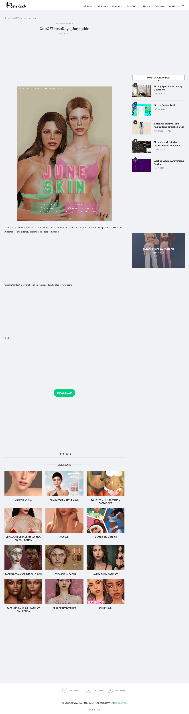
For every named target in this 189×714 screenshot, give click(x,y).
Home (7, 18)
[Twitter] (94, 691)
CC (24, 284)
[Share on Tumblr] (70, 453)
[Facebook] (71, 691)
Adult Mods (174, 6)
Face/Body (131, 6)
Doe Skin (64, 537)
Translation (160, 6)
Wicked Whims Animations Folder (164, 164)
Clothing (102, 6)
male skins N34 (23, 500)
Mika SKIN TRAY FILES (64, 608)
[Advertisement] (64, 60)
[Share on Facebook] (60, 453)
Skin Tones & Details (64, 24)
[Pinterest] (117, 691)
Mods (145, 6)
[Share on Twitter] (64, 453)
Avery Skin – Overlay (105, 574)
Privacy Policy (120, 702)
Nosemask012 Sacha (64, 574)
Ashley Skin (105, 608)
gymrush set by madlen (158, 250)
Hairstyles (87, 6)
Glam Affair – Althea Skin (64, 500)
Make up (116, 6)
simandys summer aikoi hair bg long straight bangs (167, 127)
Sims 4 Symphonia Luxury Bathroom (169, 88)
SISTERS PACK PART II (105, 537)
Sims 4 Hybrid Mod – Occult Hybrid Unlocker (168, 145)
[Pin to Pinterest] (67, 453)
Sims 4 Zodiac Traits (165, 105)
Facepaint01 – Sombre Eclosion (23, 574)
